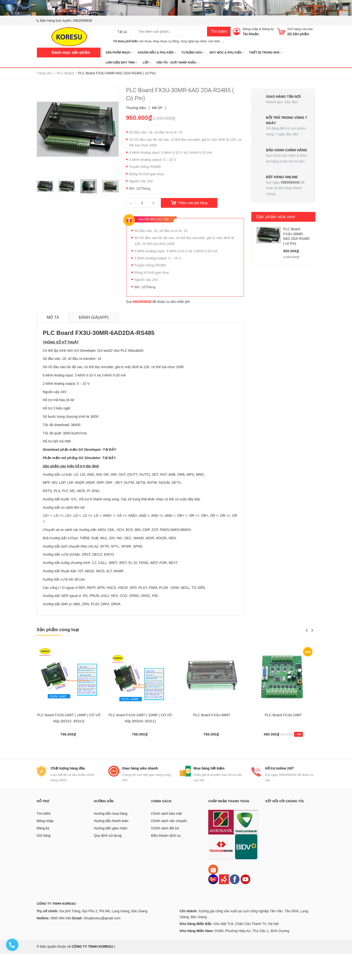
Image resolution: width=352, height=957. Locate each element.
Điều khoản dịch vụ (166, 839)
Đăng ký (268, 29)
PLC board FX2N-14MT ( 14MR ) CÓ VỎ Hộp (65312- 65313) (68, 718)
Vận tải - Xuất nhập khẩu (177, 62)
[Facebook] (235, 882)
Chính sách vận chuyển (169, 824)
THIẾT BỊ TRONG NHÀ (266, 52)
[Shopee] (213, 873)
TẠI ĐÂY (109, 449)
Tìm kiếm (219, 31)
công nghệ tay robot (193, 41)
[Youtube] (245, 882)
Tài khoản (251, 34)
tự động (173, 41)
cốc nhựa (145, 41)
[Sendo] (224, 882)
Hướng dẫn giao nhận (110, 832)
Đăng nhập (250, 29)
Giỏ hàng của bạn (300, 29)
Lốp (147, 62)
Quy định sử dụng (107, 839)
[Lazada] (213, 882)
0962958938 (82, 20)
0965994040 (290, 182)
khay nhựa (160, 41)
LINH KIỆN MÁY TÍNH (122, 62)
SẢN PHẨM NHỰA (119, 52)
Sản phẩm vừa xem (275, 216)
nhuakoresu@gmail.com (101, 922)
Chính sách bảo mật (166, 817)
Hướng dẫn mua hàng (110, 817)
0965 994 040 (60, 922)
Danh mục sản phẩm (71, 52)
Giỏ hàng (44, 839)
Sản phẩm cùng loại (58, 629)
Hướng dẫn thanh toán (111, 824)
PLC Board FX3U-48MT (211, 715)
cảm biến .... (216, 41)
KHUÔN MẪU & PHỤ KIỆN (157, 52)
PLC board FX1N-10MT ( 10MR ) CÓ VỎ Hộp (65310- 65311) (140, 718)
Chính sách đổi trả (165, 832)
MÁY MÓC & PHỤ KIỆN (226, 52)
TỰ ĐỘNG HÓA (193, 52)
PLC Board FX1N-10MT (283, 715)
